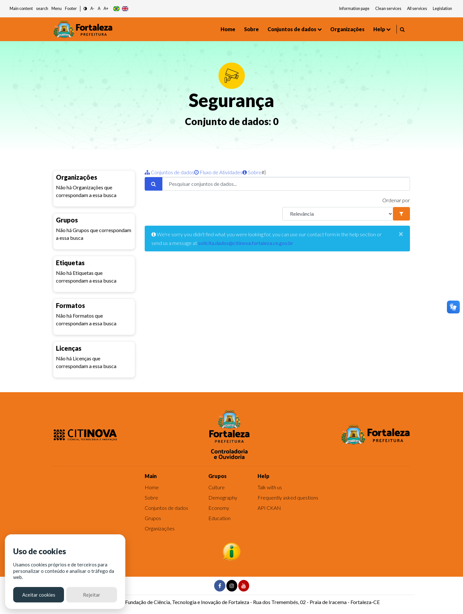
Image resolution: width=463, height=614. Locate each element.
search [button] (42, 8)
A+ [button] (106, 8)
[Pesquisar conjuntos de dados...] (286, 184)
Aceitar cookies (38, 595)
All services (417, 8)
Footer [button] (71, 8)
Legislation (442, 8)
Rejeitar (91, 595)
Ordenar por (396, 200)
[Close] (401, 233)
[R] (337, 214)
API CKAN (269, 508)
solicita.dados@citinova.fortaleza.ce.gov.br (245, 243)
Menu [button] (56, 8)
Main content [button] (21, 8)
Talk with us (270, 487)
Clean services (388, 8)
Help (379, 29)
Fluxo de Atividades (218, 172)
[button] (85, 9)
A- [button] (92, 8)
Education (219, 518)
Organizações (347, 29)
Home (228, 29)
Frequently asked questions (288, 497)
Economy (218, 508)
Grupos (153, 518)
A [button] (99, 8)
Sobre (251, 29)
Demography (222, 497)
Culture (216, 487)
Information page (354, 8)
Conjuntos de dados (292, 29)
